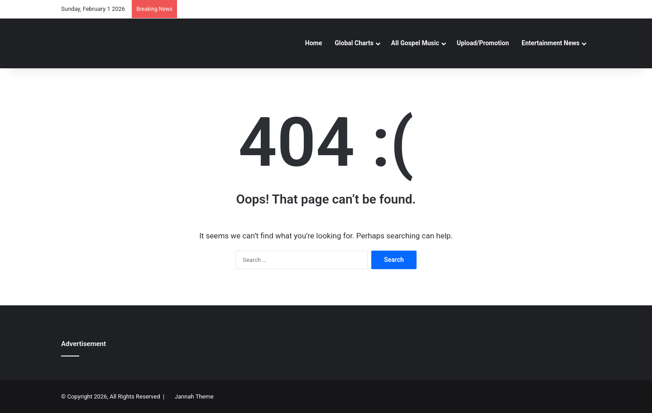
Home (313, 43)
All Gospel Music (415, 43)
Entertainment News (551, 43)
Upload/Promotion (483, 43)
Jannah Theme (194, 396)
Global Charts (354, 43)
